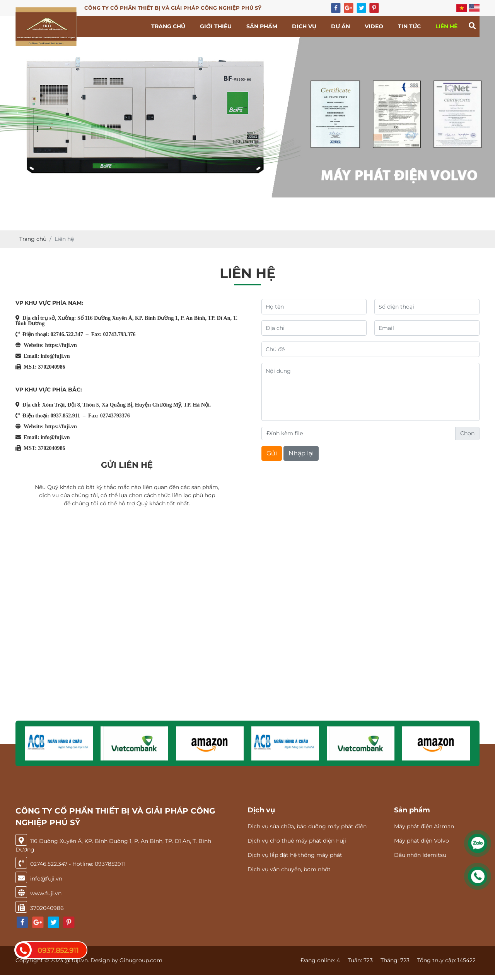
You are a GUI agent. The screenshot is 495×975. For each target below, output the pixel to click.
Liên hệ (446, 26)
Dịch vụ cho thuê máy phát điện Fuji (297, 840)
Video (374, 26)
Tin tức (409, 26)
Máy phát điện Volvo (421, 840)
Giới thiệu (216, 26)
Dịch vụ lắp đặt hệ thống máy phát (295, 854)
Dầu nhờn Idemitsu (420, 854)
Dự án (340, 26)
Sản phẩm (261, 26)
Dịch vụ (304, 26)
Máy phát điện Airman (424, 826)
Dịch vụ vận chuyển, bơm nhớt (289, 869)
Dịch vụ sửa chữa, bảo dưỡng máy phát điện (307, 826)
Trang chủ (168, 26)
